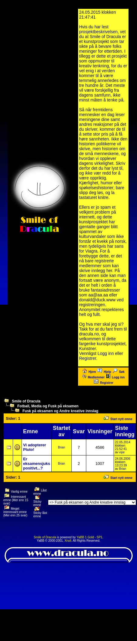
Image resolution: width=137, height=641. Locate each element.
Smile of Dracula (26, 401)
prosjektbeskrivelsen (98, 31)
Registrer (87, 358)
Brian (61, 447)
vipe (122, 452)
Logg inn (106, 353)
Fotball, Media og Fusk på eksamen (47, 406)
